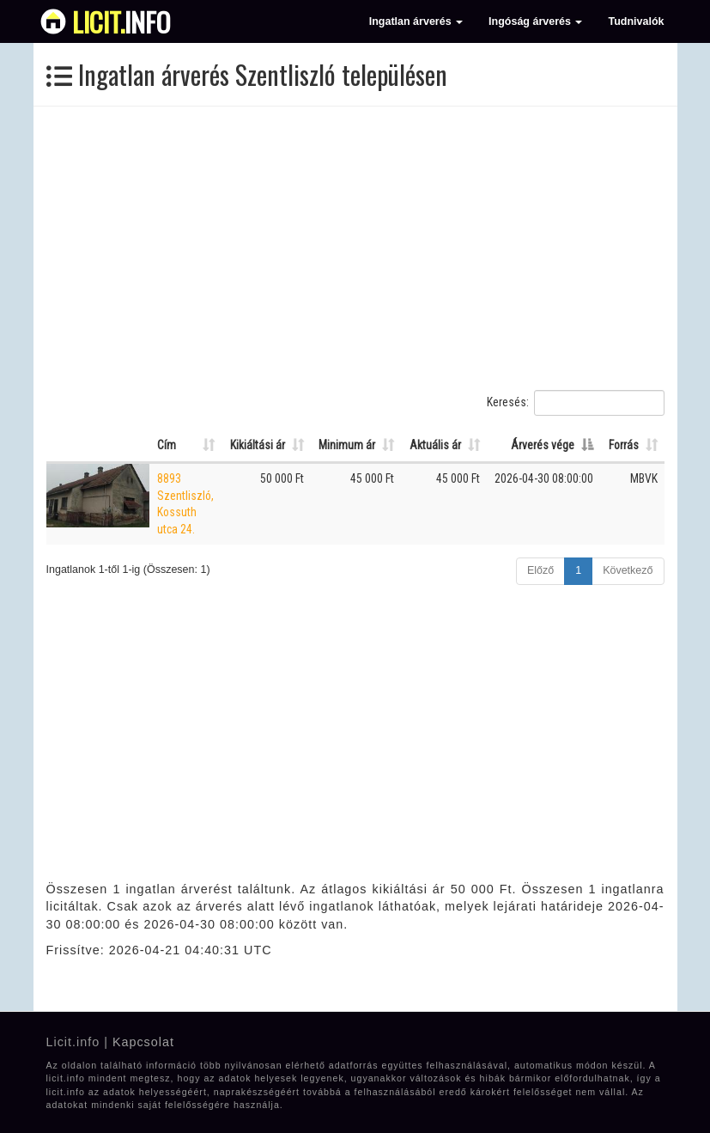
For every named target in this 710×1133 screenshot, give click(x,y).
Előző (540, 570)
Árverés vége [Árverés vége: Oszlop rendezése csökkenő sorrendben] (542, 445)
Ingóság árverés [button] (535, 21)
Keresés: (575, 403)
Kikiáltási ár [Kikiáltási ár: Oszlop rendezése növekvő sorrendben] (257, 445)
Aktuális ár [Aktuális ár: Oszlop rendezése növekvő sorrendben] (435, 445)
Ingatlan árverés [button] (416, 21)
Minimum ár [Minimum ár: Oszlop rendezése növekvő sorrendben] (347, 445)
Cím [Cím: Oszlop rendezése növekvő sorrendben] (166, 445)
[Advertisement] (355, 248)
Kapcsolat (143, 1042)
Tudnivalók (636, 21)
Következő (627, 570)
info (121, 21)
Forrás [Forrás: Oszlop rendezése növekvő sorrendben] (624, 445)
